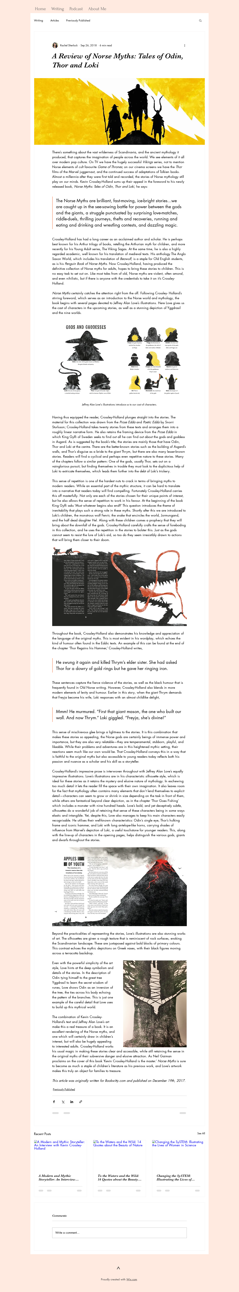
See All (201, 1133)
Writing (38, 20)
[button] (200, 20)
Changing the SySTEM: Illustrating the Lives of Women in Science (174, 1177)
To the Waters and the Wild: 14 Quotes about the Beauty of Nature (118, 1177)
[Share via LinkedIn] (71, 1101)
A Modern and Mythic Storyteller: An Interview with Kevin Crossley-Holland (60, 1177)
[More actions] (184, 45)
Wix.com (131, 1279)
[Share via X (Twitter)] (63, 1101)
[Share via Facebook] (54, 1101)
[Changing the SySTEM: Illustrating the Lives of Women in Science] (178, 1155)
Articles (54, 20)
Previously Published (78, 20)
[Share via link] (80, 1101)
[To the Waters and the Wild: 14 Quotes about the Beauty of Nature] (119, 1155)
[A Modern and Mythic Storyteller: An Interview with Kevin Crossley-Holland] (60, 1155)
